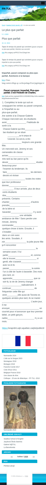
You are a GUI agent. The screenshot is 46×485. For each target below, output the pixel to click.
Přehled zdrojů (9, 466)
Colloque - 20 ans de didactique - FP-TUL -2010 (22, 378)
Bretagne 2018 (9, 364)
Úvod (3, 25)
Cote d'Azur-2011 (10, 370)
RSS (26, 476)
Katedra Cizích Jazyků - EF (14, 25)
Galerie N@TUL (10, 444)
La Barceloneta (9, 447)
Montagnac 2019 (10, 361)
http (3, 52)
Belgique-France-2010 (12, 373)
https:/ (5, 328)
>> (34, 457)
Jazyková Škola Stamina (13, 442)
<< (12, 457)
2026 (26, 457)
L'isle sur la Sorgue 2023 (13, 358)
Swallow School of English (13, 439)
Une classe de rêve (11, 375)
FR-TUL (6, 8)
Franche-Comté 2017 (12, 367)
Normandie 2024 (10, 356)
